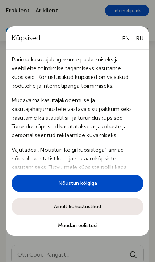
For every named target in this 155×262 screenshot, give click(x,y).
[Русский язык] (139, 38)
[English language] (126, 38)
